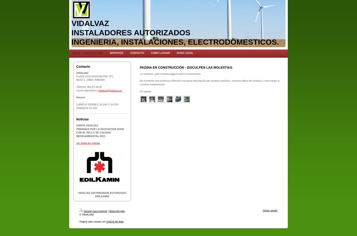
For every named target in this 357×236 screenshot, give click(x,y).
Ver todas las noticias (88, 143)
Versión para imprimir (93, 211)
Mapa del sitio (117, 211)
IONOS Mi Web (115, 221)
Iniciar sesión (270, 210)
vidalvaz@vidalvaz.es (110, 90)
